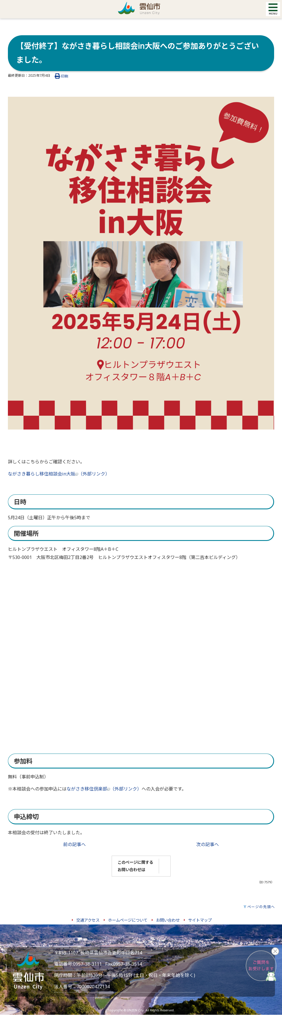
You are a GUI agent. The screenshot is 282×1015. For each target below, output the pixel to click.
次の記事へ (207, 844)
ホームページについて (127, 920)
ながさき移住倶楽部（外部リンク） (104, 789)
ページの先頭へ (261, 906)
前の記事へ (74, 844)
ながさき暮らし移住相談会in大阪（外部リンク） (59, 474)
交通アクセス (88, 920)
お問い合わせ (168, 920)
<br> (120, 650)
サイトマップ (200, 920)
